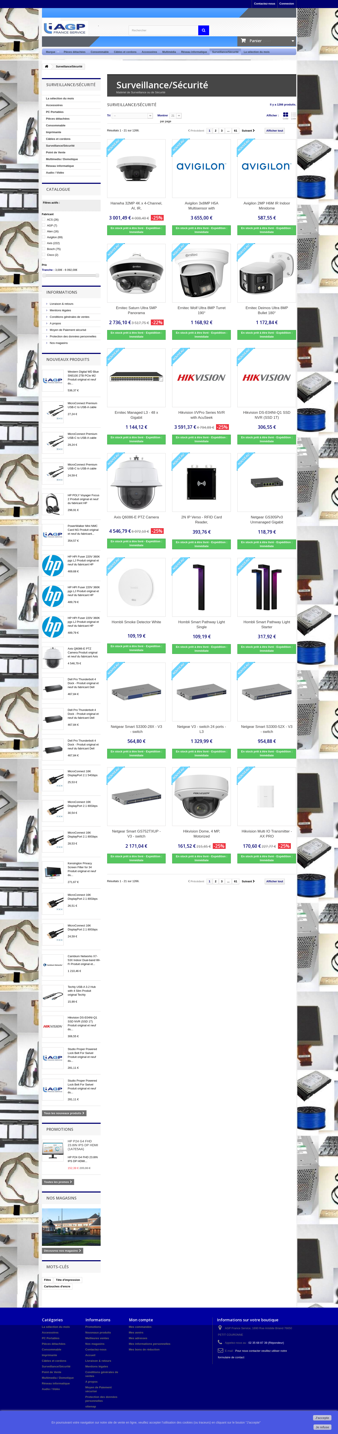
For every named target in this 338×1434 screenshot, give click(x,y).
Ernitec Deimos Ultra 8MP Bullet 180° (267, 310)
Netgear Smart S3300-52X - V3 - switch (266, 729)
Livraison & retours (61, 303)
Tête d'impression (68, 1280)
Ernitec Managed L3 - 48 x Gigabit (136, 415)
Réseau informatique (194, 52)
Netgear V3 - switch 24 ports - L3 (201, 729)
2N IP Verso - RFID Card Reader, (201, 519)
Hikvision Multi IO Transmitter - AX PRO (267, 833)
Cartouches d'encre (57, 1286)
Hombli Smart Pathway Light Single (201, 624)
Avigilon (55, 237)
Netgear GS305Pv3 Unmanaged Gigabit (266, 519)
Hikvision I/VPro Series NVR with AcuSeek (201, 415)
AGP (52, 225)
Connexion (286, 3)
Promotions (59, 1129)
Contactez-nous (264, 3)
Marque (51, 52)
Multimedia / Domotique (62, 159)
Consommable (100, 52)
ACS (52, 219)
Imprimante (53, 132)
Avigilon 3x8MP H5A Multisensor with (201, 205)
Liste (293, 116)
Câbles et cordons (125, 52)
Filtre (47, 1280)
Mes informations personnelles (149, 1343)
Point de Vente (56, 152)
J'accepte (322, 1418)
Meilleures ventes (97, 1338)
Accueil (90, 1355)
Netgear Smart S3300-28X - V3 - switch (136, 729)
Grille (285, 116)
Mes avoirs (136, 1332)
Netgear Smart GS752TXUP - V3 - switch (136, 833)
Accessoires (149, 52)
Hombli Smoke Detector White (136, 622)
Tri (109, 115)
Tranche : (48, 269)
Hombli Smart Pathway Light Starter (266, 624)
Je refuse (322, 1427)
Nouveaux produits (67, 359)
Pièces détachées (74, 52)
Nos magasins (58, 343)
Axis (53, 243)
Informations (61, 292)
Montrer (162, 115)
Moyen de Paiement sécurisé (67, 330)
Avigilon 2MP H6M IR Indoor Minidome (267, 205)
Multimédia (169, 52)
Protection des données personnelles (73, 336)
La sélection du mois (257, 52)
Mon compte (141, 1319)
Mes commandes (140, 1326)
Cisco (52, 254)
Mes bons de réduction (144, 1349)
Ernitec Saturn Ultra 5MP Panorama (136, 310)
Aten (52, 231)
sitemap (90, 1406)
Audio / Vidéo (55, 172)
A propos (55, 323)
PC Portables (55, 112)
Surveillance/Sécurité (225, 52)
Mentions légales (60, 310)
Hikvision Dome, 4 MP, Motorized (201, 833)
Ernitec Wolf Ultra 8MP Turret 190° (201, 310)
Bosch (54, 249)
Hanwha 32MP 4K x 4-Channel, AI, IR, (136, 205)
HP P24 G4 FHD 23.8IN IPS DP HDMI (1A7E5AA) (83, 1145)
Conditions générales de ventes (69, 316)
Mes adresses (138, 1338)
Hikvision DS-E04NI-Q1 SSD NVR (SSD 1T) (266, 415)
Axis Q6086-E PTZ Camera (136, 517)
